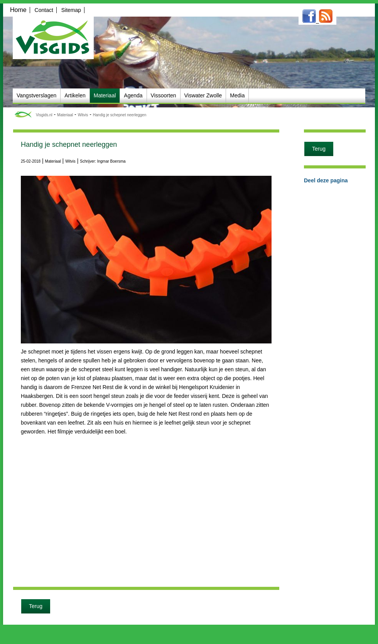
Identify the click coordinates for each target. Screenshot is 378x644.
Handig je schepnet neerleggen (119, 115)
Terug (35, 606)
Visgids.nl (44, 115)
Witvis (83, 115)
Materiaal (65, 115)
